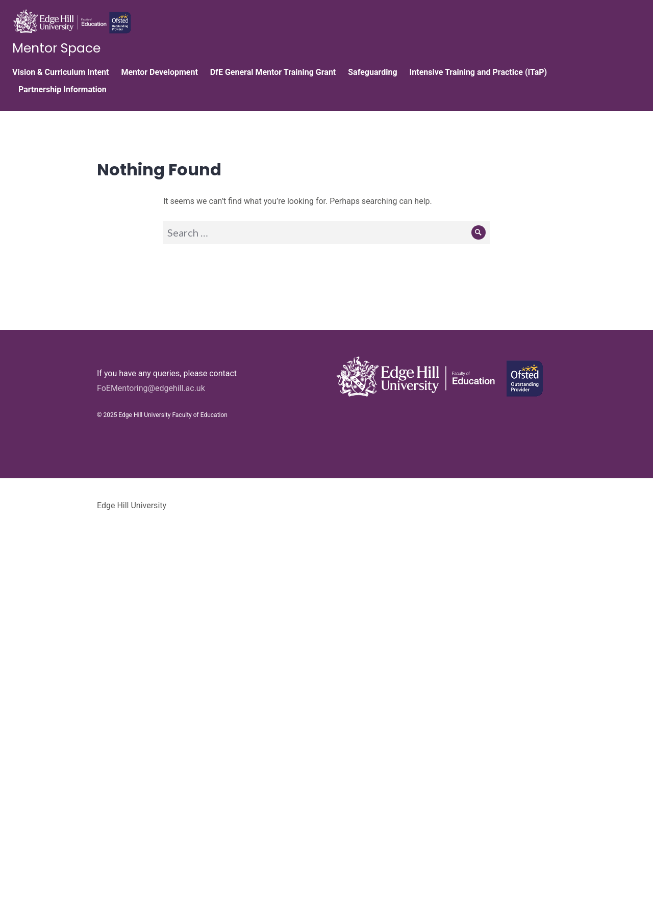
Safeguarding (372, 72)
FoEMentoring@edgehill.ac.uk (151, 388)
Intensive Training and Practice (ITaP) (478, 72)
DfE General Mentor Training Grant (273, 72)
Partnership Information (62, 89)
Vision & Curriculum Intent (60, 72)
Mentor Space (56, 48)
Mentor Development (159, 72)
